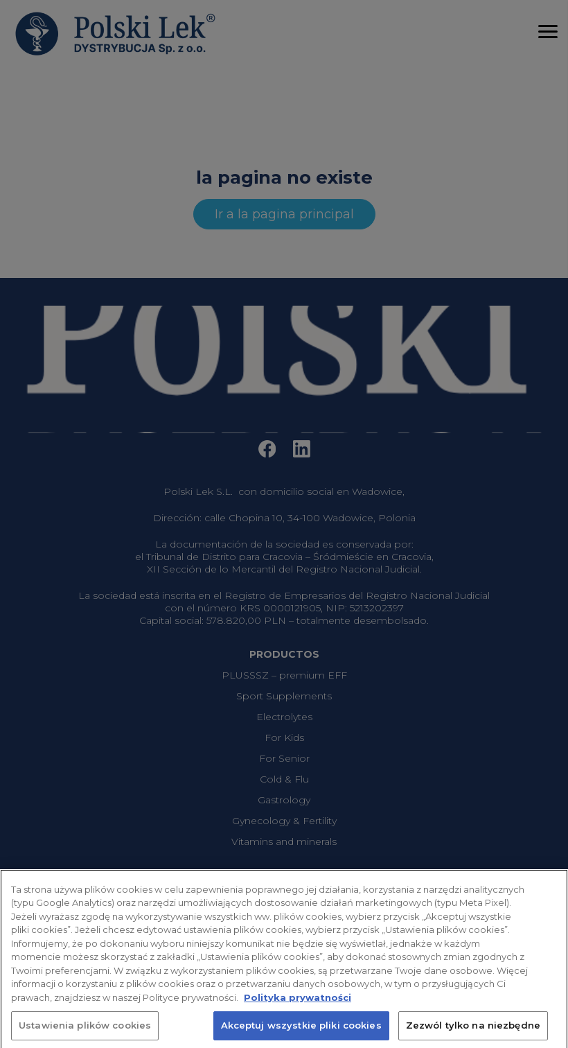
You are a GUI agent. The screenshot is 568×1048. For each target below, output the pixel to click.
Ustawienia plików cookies (85, 1032)
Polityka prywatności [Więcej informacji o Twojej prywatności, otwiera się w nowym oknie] (297, 1003)
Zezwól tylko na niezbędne (473, 1032)
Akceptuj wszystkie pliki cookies (301, 1032)
